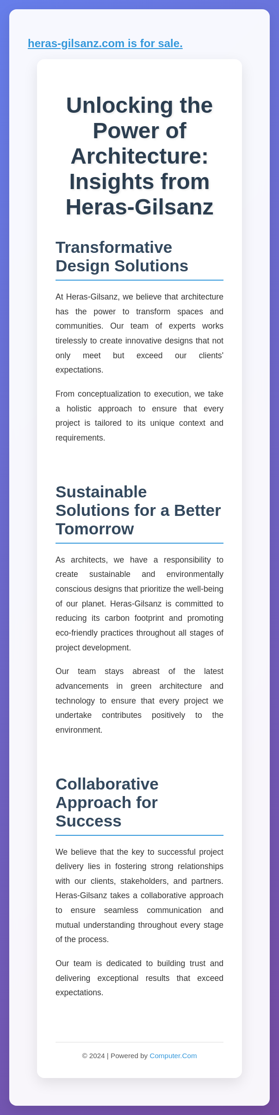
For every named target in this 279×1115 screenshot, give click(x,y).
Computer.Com (173, 1056)
